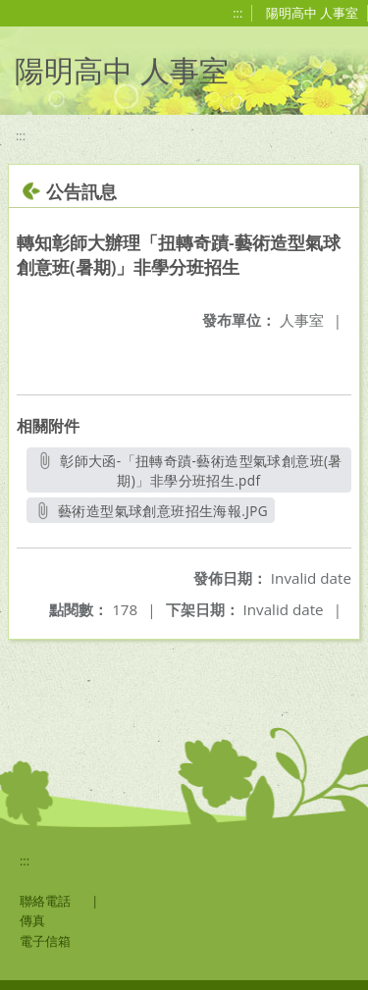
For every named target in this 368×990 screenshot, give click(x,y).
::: (237, 13)
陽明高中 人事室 (312, 13)
